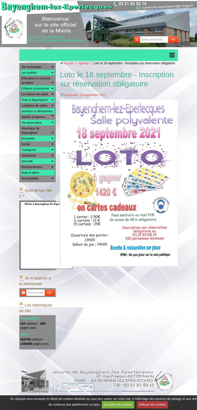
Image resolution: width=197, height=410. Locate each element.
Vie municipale (31, 67)
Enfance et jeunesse (35, 88)
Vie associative (31, 122)
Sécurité (27, 161)
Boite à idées (30, 172)
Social (25, 144)
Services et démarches (37, 111)
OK (173, 39)
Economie (28, 138)
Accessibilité (29, 178)
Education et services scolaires (36, 80)
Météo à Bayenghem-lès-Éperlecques (46, 204)
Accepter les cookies (118, 404)
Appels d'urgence (33, 117)
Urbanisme (28, 155)
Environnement (31, 167)
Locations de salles (34, 105)
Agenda (83, 63)
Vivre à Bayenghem (34, 100)
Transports (28, 150)
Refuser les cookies (152, 404)
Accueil (68, 63)
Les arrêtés (29, 72)
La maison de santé (34, 94)
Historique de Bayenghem (30, 130)
